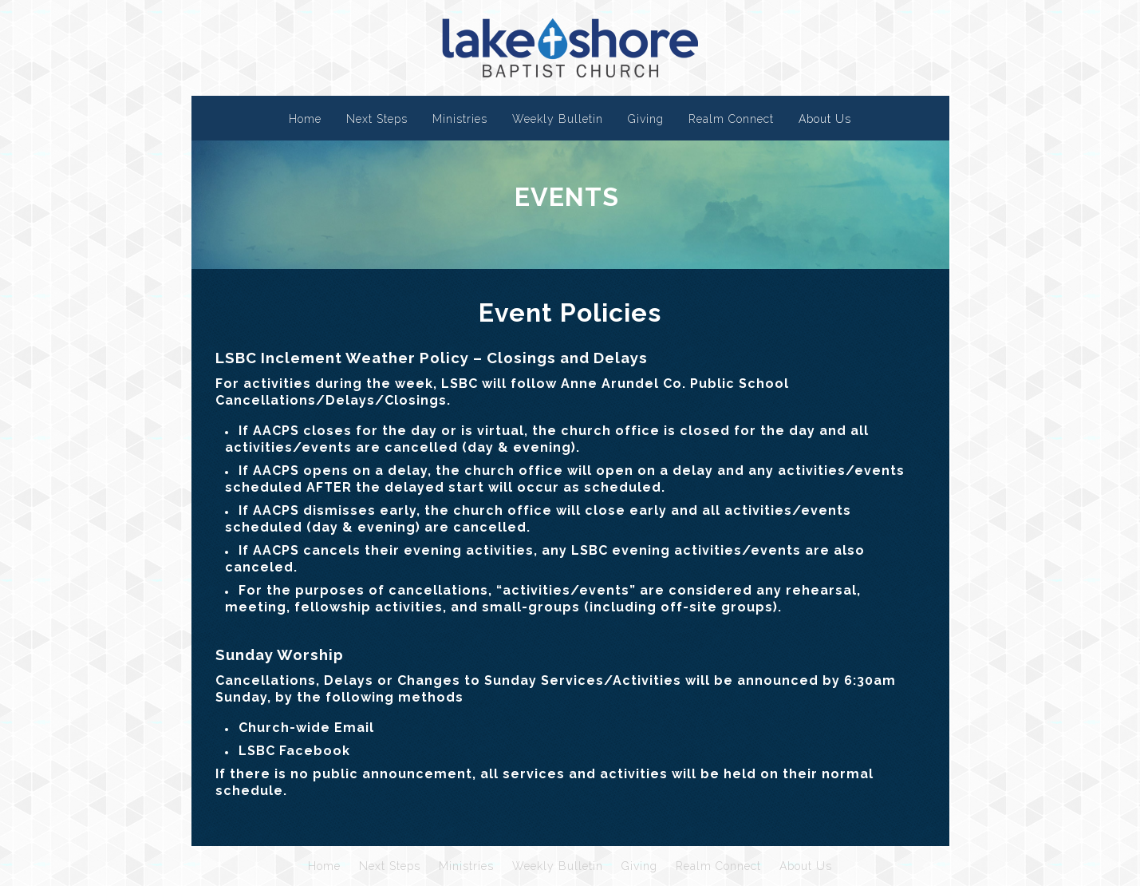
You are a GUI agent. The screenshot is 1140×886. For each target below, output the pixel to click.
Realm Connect (731, 119)
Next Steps (377, 119)
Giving (646, 119)
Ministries (459, 119)
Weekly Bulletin (557, 119)
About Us (825, 119)
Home (305, 119)
